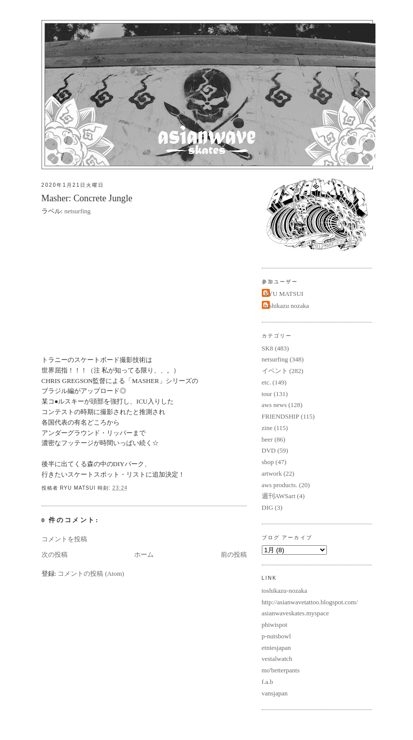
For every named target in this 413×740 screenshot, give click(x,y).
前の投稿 (234, 554)
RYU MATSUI (283, 293)
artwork (272, 473)
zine (267, 428)
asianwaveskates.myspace (295, 613)
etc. (266, 382)
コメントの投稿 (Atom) (91, 573)
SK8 (267, 348)
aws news (274, 405)
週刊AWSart (279, 496)
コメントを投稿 (64, 539)
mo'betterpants (281, 670)
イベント (275, 371)
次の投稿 (55, 554)
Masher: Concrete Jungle (87, 198)
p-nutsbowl (276, 636)
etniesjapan (276, 647)
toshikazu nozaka (286, 305)
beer (267, 439)
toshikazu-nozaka (284, 590)
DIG (267, 507)
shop (268, 462)
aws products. (280, 485)
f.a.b (267, 681)
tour (267, 394)
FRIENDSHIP (280, 416)
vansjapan (275, 693)
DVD (269, 450)
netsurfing (77, 211)
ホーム (144, 554)
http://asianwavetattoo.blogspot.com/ (310, 602)
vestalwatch (277, 658)
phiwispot (274, 624)
